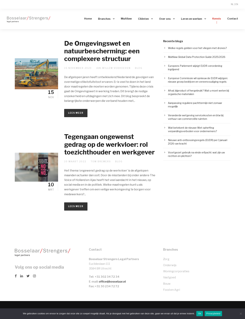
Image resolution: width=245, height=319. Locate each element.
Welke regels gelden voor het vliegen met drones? (197, 48)
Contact (232, 18)
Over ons (165, 18)
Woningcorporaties (176, 271)
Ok (199, 313)
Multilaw (126, 18)
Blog (138, 68)
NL (232, 4)
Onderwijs (169, 265)
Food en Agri (171, 289)
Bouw (167, 283)
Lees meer (75, 113)
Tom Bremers (101, 161)
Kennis (216, 18)
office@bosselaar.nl (112, 281)
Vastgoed (169, 277)
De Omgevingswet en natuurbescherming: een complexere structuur (102, 51)
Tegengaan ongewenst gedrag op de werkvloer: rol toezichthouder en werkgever (109, 144)
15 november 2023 (78, 68)
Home (88, 18)
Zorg (166, 259)
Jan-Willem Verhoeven (113, 68)
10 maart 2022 (75, 161)
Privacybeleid (213, 313)
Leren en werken (191, 18)
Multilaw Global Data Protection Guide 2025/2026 (196, 56)
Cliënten (143, 18)
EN (236, 4)
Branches (104, 18)
